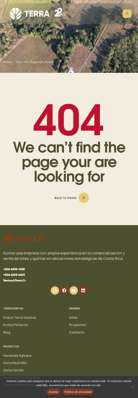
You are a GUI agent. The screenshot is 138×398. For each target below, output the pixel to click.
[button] (14, 269)
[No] (133, 387)
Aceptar (53, 391)
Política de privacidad (78, 391)
